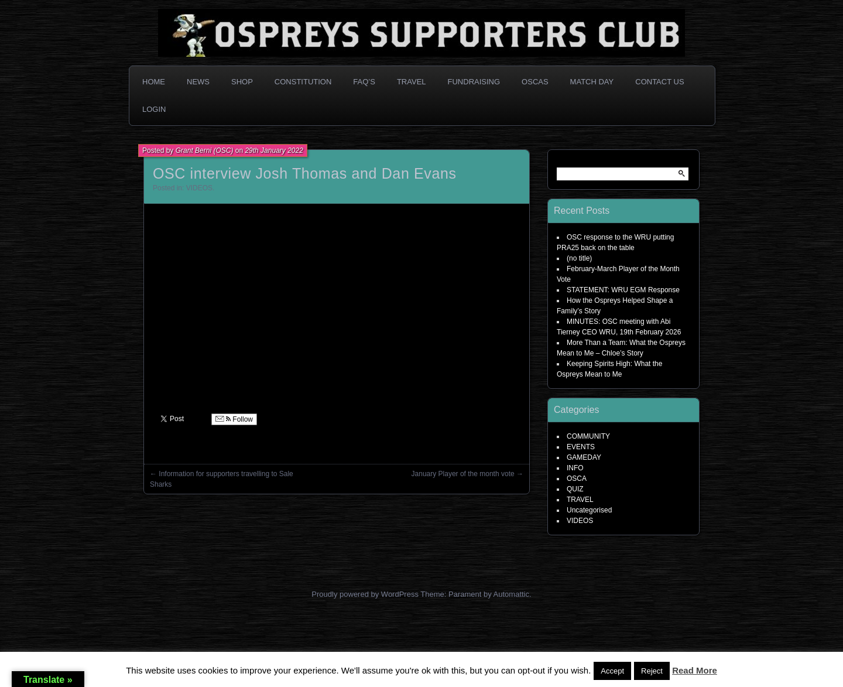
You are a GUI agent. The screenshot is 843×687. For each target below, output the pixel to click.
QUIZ (575, 489)
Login (154, 109)
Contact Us (659, 81)
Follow (234, 419)
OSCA (577, 478)
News (198, 81)
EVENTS (581, 447)
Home (153, 81)
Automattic (511, 594)
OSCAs (535, 81)
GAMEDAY (584, 457)
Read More (694, 670)
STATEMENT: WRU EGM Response (623, 290)
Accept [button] (612, 671)
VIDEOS (199, 188)
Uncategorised (589, 510)
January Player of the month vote (463, 474)
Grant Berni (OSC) (205, 150)
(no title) (579, 258)
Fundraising (474, 81)
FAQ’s (364, 81)
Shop (242, 81)
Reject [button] (652, 671)
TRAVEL (580, 499)
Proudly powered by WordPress (365, 594)
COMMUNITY (588, 436)
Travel (411, 81)
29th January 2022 (274, 150)
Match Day (592, 81)
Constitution (303, 81)
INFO (575, 468)
